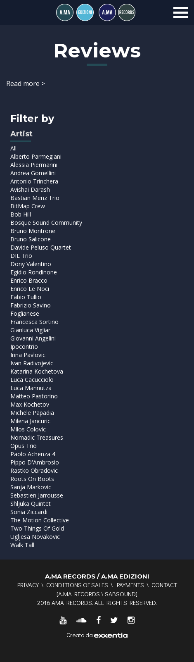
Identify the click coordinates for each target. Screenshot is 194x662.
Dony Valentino (30, 264)
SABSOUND (120, 594)
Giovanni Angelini (33, 338)
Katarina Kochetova (36, 371)
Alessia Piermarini (33, 165)
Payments (130, 585)
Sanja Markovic (30, 487)
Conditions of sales (77, 585)
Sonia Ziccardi (28, 512)
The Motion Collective (39, 520)
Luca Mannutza (31, 388)
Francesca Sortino (34, 322)
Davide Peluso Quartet (40, 247)
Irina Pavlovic (27, 355)
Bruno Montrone (32, 231)
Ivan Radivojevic (31, 363)
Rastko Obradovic (34, 470)
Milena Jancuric (30, 421)
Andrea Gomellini (33, 173)
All (13, 148)
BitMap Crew (27, 206)
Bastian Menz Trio (34, 198)
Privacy (28, 585)
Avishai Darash (30, 189)
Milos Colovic (28, 429)
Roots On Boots (32, 479)
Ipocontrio (24, 346)
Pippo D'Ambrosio (34, 462)
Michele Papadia (32, 413)
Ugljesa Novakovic (35, 537)
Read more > (25, 83)
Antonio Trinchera (34, 181)
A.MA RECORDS (79, 594)
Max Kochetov (29, 404)
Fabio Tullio (25, 297)
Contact (164, 585)
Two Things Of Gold (37, 528)
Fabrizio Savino (30, 305)
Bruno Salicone (30, 239)
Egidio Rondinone (33, 272)
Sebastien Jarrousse (36, 495)
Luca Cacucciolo (32, 379)
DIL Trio (21, 256)
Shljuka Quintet (30, 503)
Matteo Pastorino (34, 396)
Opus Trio (23, 446)
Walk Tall (22, 545)
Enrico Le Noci (29, 289)
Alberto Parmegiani (36, 156)
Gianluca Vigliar (30, 330)
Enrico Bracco (28, 280)
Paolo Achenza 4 (32, 454)
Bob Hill (20, 214)
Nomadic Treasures (36, 437)
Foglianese (24, 313)
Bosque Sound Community (46, 222)
